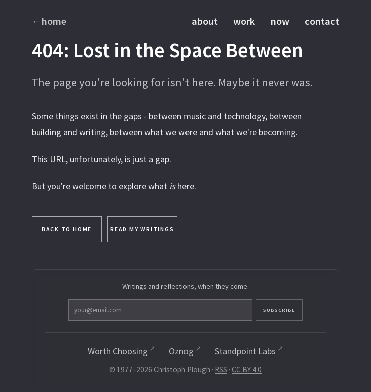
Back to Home (67, 230)
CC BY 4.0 (247, 372)
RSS (221, 372)
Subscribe (230, 311)
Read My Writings (142, 230)
